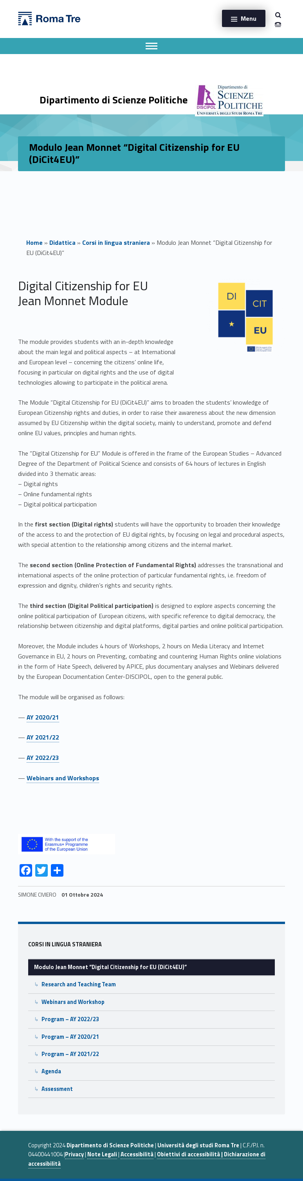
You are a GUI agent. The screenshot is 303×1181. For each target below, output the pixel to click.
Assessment (57, 1089)
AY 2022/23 (43, 757)
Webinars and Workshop (73, 1002)
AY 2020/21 (43, 717)
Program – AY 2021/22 (70, 1054)
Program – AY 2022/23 (70, 1019)
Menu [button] (248, 18)
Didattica (62, 242)
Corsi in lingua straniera (116, 242)
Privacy (74, 1154)
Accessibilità (137, 1154)
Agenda (51, 1071)
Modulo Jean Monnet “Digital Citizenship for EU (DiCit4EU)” (110, 967)
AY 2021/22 (43, 737)
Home (34, 242)
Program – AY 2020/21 (70, 1037)
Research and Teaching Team (78, 984)
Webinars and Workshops (63, 778)
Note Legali (102, 1154)
